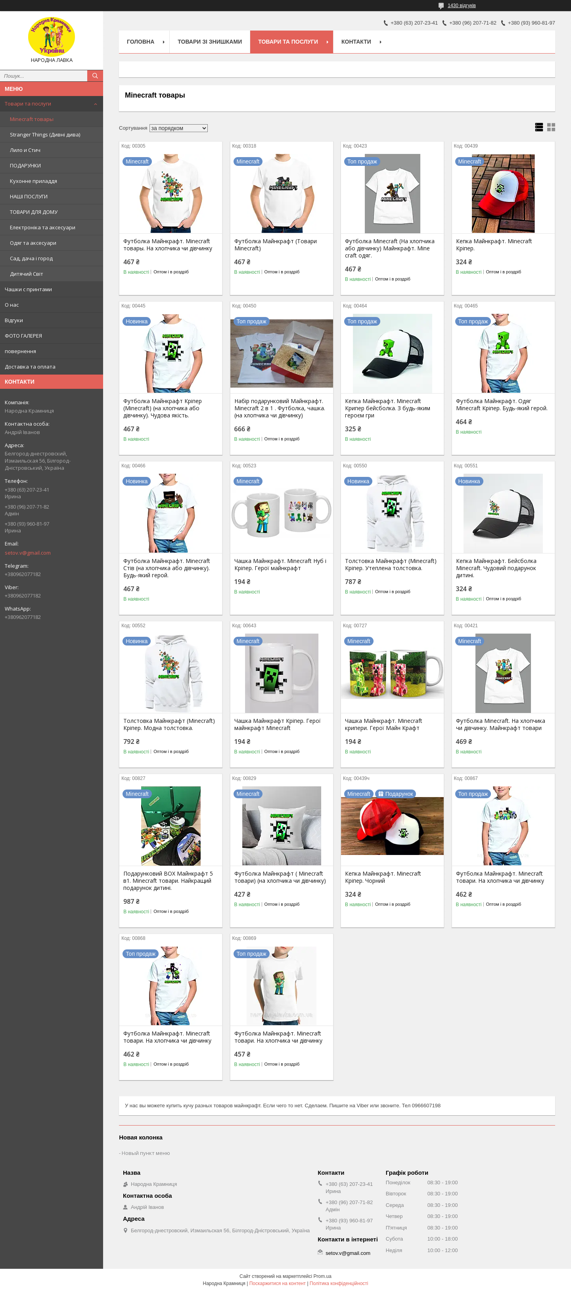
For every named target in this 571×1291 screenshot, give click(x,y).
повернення (20, 351)
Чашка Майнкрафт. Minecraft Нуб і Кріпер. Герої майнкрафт (280, 564)
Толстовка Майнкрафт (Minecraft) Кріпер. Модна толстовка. (169, 724)
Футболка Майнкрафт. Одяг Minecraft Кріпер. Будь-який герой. (502, 405)
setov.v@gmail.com (28, 552)
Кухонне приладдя (33, 180)
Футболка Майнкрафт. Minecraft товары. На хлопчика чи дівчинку (167, 245)
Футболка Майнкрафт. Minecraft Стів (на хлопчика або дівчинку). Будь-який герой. (166, 568)
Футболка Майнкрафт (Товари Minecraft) (275, 245)
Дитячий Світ (26, 273)
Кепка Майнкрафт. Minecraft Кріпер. (494, 245)
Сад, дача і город (31, 258)
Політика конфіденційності (339, 1283)
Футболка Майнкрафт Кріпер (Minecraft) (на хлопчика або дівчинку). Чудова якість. (162, 408)
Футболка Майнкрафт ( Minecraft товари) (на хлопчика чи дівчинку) (280, 877)
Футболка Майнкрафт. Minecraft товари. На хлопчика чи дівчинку (500, 877)
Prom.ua (322, 1276)
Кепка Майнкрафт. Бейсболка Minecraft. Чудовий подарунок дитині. (496, 568)
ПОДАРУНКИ (25, 165)
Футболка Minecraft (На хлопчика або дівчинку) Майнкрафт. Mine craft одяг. (390, 248)
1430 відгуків (462, 5)
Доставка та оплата (30, 366)
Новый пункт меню (146, 1153)
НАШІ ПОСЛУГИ (29, 196)
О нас (12, 304)
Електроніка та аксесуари (42, 227)
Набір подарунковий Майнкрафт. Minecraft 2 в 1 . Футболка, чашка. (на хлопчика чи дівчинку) (279, 408)
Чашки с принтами (28, 289)
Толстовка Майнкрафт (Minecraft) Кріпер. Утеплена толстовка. (391, 564)
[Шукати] (95, 76)
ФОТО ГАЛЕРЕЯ (23, 335)
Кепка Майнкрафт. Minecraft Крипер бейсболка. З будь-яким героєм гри (387, 408)
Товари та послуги (28, 103)
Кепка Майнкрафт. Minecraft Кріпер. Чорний (383, 877)
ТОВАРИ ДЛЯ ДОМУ (33, 211)
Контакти (356, 41)
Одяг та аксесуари (33, 242)
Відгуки (14, 320)
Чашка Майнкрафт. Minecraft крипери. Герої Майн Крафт (383, 724)
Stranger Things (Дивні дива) (45, 134)
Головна (140, 41)
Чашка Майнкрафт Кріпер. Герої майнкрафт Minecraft (277, 724)
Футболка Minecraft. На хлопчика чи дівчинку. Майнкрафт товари (500, 724)
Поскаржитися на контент (277, 1283)
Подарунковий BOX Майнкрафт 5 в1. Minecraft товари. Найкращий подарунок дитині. (168, 880)
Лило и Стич (25, 150)
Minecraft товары (32, 119)
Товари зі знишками (210, 41)
